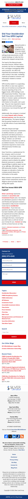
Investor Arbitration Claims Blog (11, 348)
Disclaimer (14, 457)
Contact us (18, 222)
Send (14, 282)
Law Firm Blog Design (14, 497)
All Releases (5, 300)
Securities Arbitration (8, 321)
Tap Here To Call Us (14, 5)
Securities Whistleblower (18, 429)
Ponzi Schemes (6, 310)
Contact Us (14, 465)
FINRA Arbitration (7, 298)
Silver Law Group (7, 194)
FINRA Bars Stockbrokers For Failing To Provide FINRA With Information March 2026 (13, 378)
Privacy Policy (14, 460)
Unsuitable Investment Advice (11, 305)
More (23, 23)
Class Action (5, 307)
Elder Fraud (5, 314)
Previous (5, 242)
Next (18, 242)
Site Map (14, 462)
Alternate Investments (13, 227)
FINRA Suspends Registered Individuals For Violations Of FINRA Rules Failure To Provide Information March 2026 (14, 369)
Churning (4, 312)
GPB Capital (16, 232)
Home (4, 23)
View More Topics (7, 323)
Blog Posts (14, 468)
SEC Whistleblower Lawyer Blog (11, 346)
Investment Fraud (7, 302)
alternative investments (12, 230)
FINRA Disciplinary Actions (10, 295)
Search (14, 337)
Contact (14, 23)
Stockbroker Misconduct (9, 293)
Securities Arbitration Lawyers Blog (14, 17)
